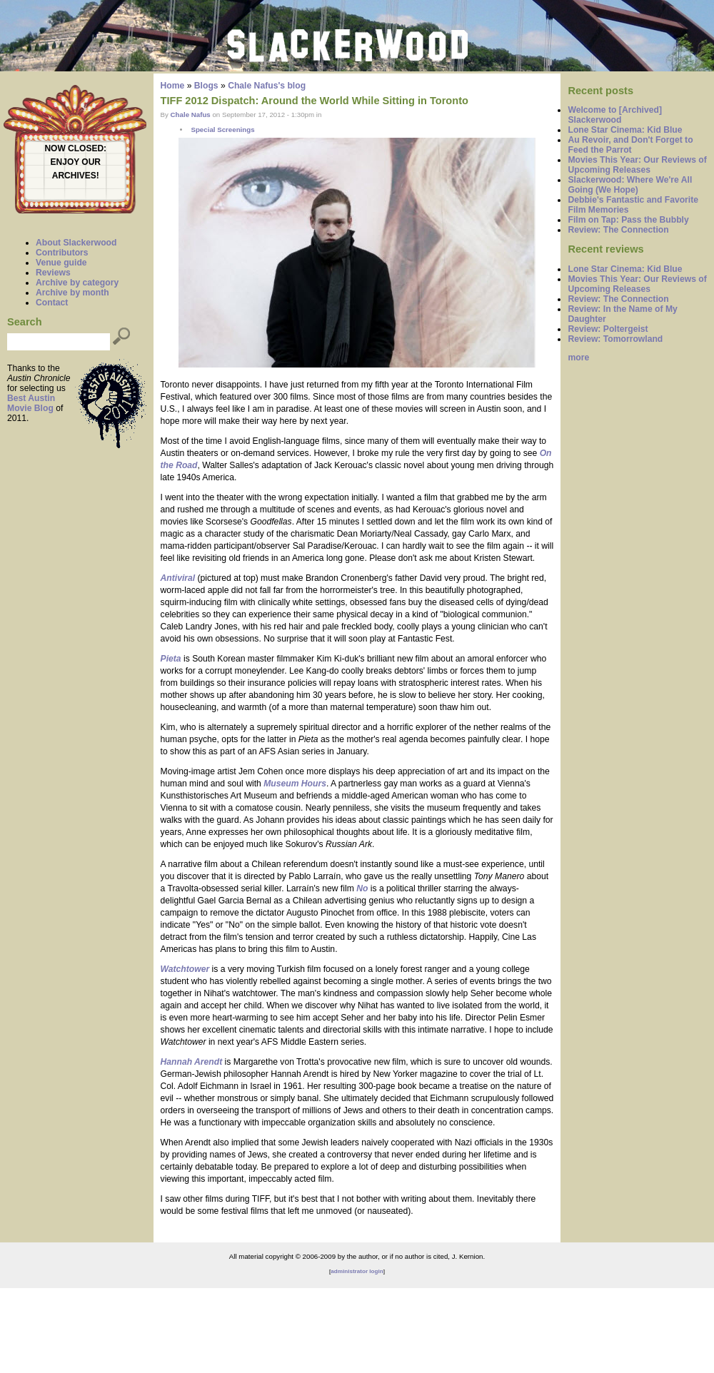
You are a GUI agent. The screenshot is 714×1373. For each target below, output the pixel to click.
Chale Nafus (191, 114)
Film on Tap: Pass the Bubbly (628, 220)
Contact (52, 303)
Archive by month (72, 293)
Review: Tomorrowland (615, 339)
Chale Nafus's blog (267, 86)
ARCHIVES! (75, 176)
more (578, 358)
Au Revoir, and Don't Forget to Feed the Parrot (630, 145)
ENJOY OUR (76, 162)
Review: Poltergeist (608, 329)
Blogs (206, 86)
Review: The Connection (618, 230)
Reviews (53, 273)
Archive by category (77, 283)
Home (173, 86)
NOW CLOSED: (75, 148)
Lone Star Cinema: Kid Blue (625, 130)
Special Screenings (222, 129)
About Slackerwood (76, 243)
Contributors (62, 253)
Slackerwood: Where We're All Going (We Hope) (630, 185)
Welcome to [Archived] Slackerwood (615, 115)
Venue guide (61, 263)
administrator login (357, 1271)
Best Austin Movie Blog (31, 403)
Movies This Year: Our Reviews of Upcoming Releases (637, 165)
